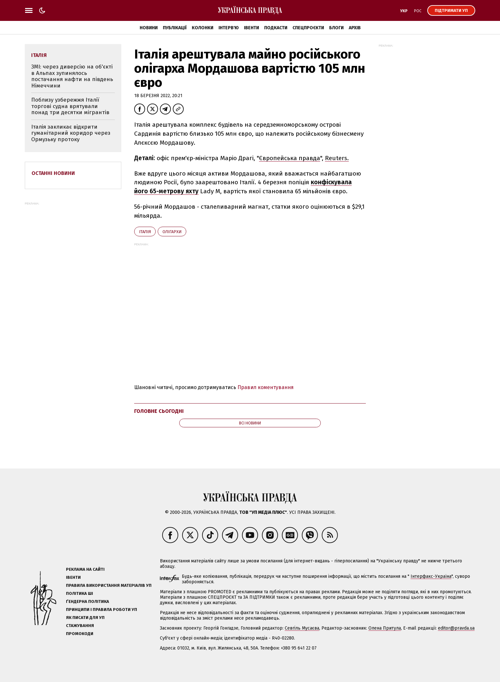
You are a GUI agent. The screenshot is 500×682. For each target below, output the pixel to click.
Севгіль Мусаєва (302, 628)
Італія (145, 231)
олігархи (171, 231)
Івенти (251, 28)
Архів (355, 28)
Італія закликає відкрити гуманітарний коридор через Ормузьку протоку (70, 133)
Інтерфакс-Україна (431, 576)
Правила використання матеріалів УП (109, 585)
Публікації (175, 28)
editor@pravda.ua (456, 628)
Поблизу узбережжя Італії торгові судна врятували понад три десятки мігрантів (70, 106)
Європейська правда (289, 158)
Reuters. (337, 158)
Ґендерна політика (87, 601)
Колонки (202, 28)
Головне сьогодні (159, 411)
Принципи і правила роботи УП (101, 609)
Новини (149, 28)
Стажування (80, 625)
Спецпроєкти (308, 28)
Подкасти (275, 28)
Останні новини (53, 173)
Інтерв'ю (228, 28)
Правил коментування (265, 387)
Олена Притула (384, 628)
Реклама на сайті (85, 569)
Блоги (336, 28)
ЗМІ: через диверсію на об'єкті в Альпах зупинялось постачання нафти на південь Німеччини (72, 76)
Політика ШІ (79, 593)
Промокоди (79, 633)
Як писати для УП (85, 617)
